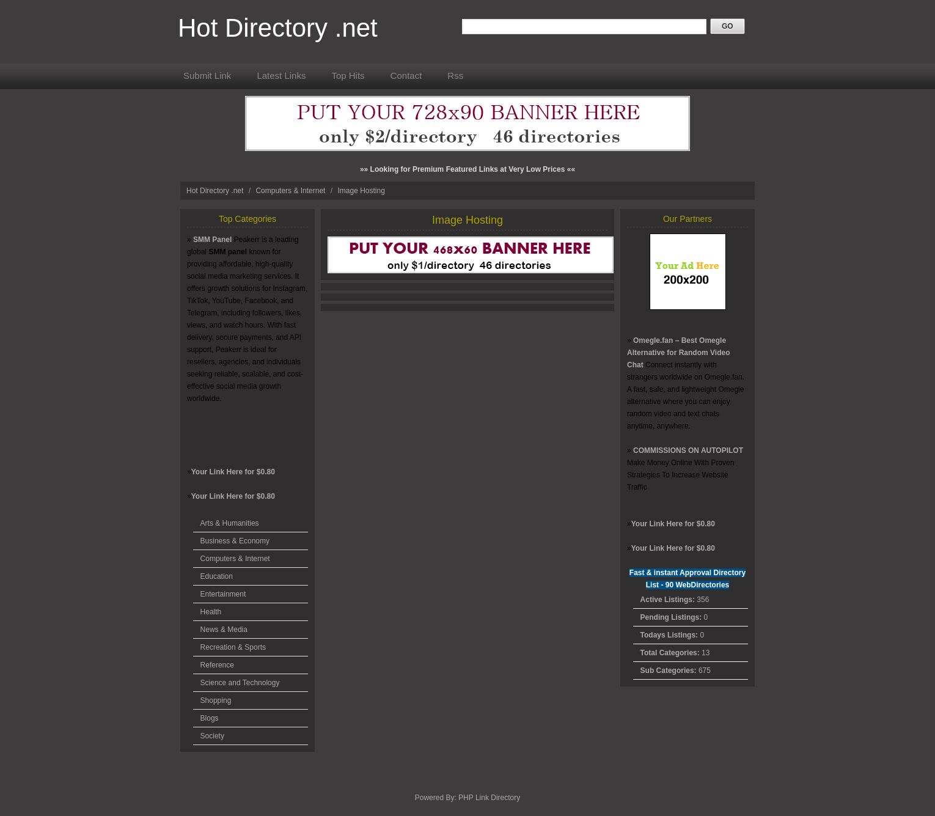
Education (216, 576)
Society (212, 736)
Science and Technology (240, 682)
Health (211, 612)
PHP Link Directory (489, 797)
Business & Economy (235, 541)
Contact (406, 75)
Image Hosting (360, 190)
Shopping (216, 700)
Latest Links (281, 75)
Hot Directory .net (278, 27)
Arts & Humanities (229, 523)
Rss (455, 75)
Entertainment (223, 594)
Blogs (209, 718)
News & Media (224, 629)
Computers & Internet (291, 190)
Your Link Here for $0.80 (233, 472)
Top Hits (347, 75)
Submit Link (207, 75)
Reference (217, 665)
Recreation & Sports (233, 647)
